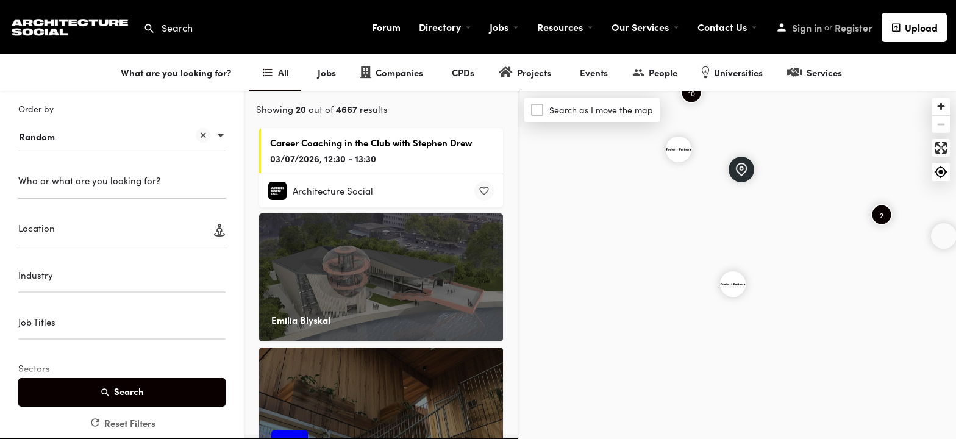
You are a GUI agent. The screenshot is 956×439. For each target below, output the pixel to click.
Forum (386, 27)
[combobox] (122, 130)
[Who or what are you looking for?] (122, 184)
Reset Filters (122, 422)
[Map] (737, 265)
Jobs (499, 27)
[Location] (122, 232)
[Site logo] (71, 25)
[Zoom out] (941, 124)
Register (853, 27)
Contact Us (722, 27)
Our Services (640, 27)
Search (122, 392)
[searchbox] (120, 276)
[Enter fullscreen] (941, 148)
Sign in (807, 27)
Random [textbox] (114, 138)
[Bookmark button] (484, 191)
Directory (440, 27)
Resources (560, 27)
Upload (914, 27)
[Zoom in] (941, 106)
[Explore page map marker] (733, 284)
